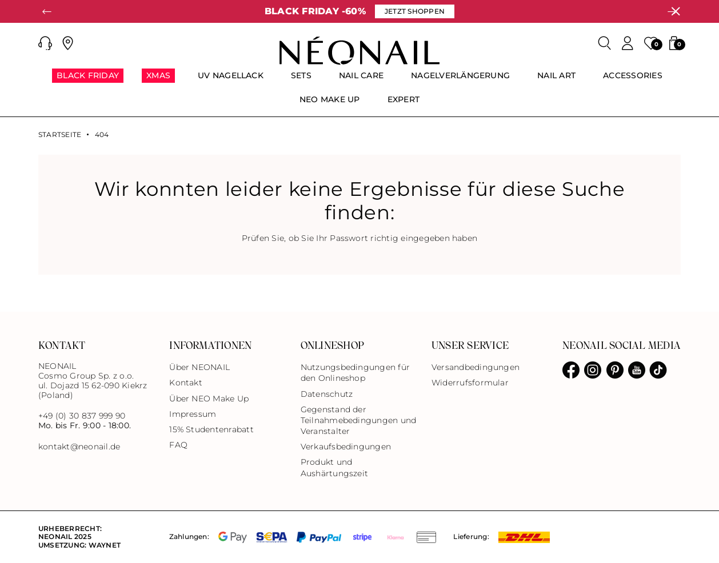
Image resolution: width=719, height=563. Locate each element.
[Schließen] (675, 11)
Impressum (192, 414)
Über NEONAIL (199, 367)
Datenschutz (327, 394)
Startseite (59, 135)
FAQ (178, 445)
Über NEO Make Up (209, 398)
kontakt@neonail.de (79, 447)
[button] (45, 43)
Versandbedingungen (476, 367)
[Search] (605, 43)
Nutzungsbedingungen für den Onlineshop (355, 372)
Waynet (105, 545)
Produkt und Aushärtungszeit (335, 467)
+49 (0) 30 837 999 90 (81, 416)
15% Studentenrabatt (211, 429)
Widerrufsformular (470, 382)
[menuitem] (88, 81)
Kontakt (185, 382)
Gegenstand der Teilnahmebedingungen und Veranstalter (359, 420)
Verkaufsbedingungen (346, 446)
